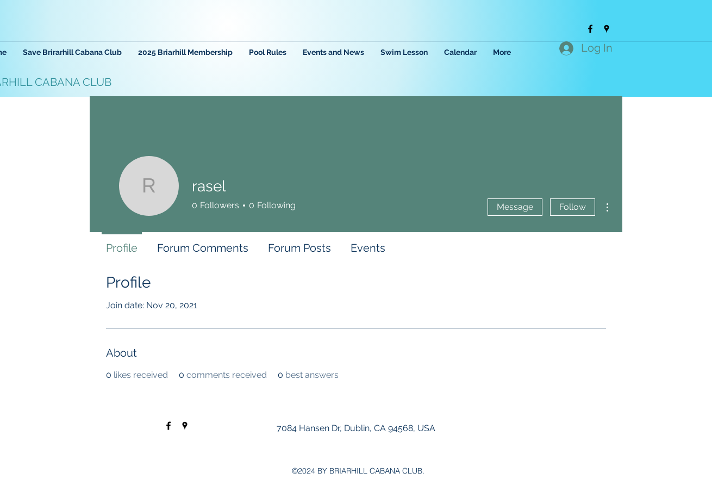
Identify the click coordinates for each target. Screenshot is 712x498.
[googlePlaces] (606, 28)
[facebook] (590, 28)
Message (515, 207)
